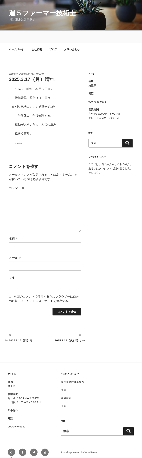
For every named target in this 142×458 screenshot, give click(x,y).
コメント (16, 175)
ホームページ (16, 37)
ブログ (53, 37)
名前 (13, 226)
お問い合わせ (72, 37)
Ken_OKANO (37, 62)
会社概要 (37, 37)
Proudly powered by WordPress (79, 440)
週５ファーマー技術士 (42, 13)
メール (15, 245)
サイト (13, 265)
